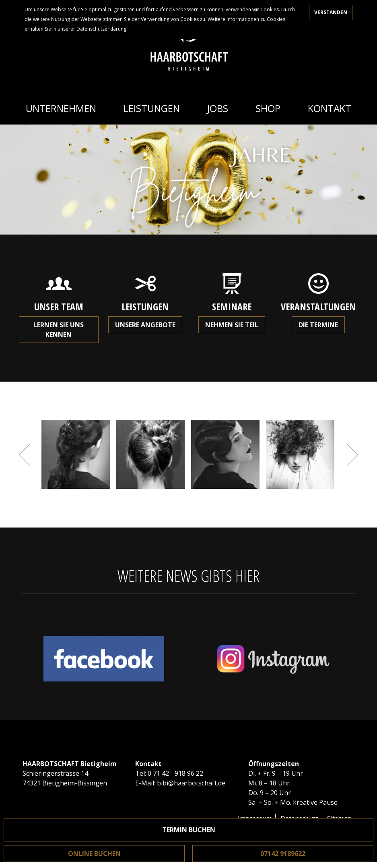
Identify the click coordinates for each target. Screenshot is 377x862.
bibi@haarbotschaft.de (191, 783)
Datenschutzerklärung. (102, 28)
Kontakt (329, 108)
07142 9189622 (282, 853)
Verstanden (330, 12)
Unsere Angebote (145, 324)
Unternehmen (61, 108)
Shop (267, 108)
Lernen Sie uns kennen (58, 329)
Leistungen (152, 108)
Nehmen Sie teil (231, 324)
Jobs (217, 108)
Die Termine (318, 324)
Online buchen (94, 853)
